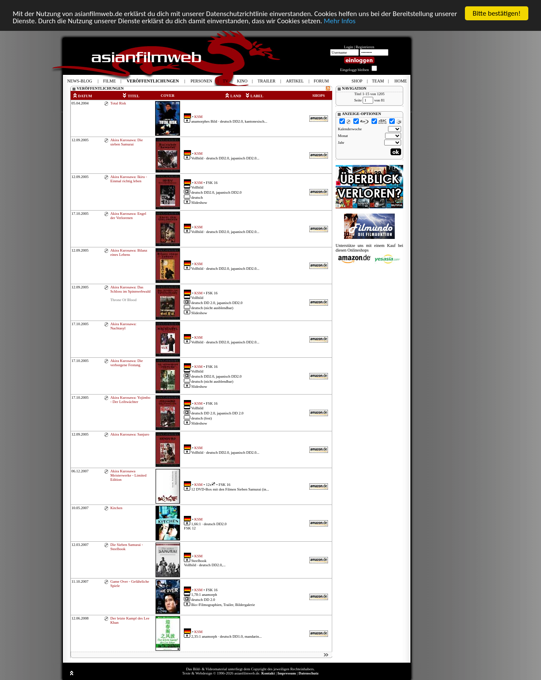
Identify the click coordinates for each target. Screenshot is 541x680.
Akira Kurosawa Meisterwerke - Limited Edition (128, 475)
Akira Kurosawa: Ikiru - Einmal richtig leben (128, 179)
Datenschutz (308, 673)
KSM (198, 116)
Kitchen (116, 508)
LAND (233, 96)
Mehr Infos (339, 20)
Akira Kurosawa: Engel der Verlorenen (128, 215)
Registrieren (365, 47)
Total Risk (118, 103)
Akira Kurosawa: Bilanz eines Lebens (128, 252)
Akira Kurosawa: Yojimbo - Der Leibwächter (130, 399)
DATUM (82, 96)
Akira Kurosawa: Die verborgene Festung (126, 363)
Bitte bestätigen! (497, 13)
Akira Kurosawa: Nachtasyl (123, 326)
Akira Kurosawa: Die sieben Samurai (126, 142)
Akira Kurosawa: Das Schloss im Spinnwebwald (130, 289)
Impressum (287, 673)
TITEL (130, 96)
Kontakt (268, 673)
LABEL (254, 96)
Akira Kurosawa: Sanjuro (129, 434)
